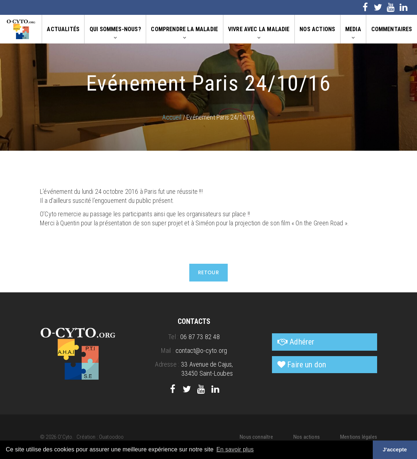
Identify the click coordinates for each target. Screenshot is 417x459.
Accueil (171, 117)
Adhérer (301, 341)
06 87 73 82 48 (200, 337)
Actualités (63, 29)
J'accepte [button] (395, 449)
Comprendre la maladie (184, 29)
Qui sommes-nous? (115, 29)
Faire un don (306, 364)
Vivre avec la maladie (259, 29)
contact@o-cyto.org (201, 350)
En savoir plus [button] (235, 449)
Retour (208, 272)
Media (353, 29)
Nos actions (317, 29)
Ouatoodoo (111, 437)
